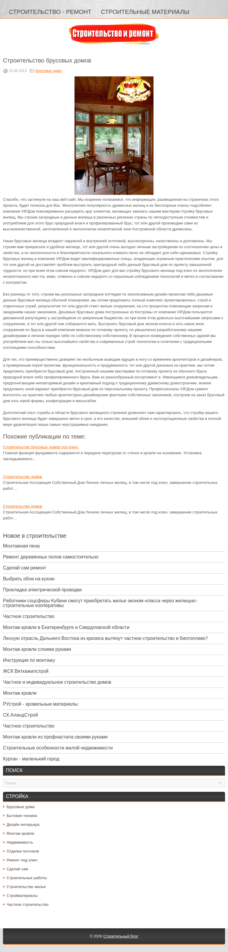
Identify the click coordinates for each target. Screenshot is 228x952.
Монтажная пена (21, 546)
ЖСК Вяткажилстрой (25, 671)
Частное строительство (28, 616)
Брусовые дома (48, 71)
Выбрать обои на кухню (29, 579)
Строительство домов (22, 476)
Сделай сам (17, 868)
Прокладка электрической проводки (42, 590)
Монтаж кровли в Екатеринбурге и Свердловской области (66, 627)
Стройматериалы (22, 895)
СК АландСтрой (20, 715)
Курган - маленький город (31, 759)
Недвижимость (20, 842)
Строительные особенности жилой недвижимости (58, 748)
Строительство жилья (26, 886)
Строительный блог (120, 936)
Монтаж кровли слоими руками (37, 649)
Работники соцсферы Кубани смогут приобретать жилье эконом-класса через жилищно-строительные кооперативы (100, 603)
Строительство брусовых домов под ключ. (41, 447)
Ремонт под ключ (22, 860)
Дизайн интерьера (23, 824)
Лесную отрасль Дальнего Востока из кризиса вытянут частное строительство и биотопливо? (105, 638)
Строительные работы (27, 877)
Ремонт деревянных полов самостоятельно (51, 557)
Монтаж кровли (20, 693)
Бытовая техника (22, 815)
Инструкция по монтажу (29, 660)
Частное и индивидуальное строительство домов (57, 682)
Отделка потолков (23, 851)
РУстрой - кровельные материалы (40, 704)
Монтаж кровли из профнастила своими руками (55, 737)
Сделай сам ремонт (24, 568)
